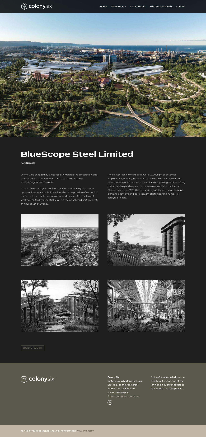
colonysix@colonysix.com (125, 396)
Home (103, 6)
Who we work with (161, 6)
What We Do (137, 6)
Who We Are (118, 6)
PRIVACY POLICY (85, 431)
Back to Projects (32, 347)
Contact (180, 6)
